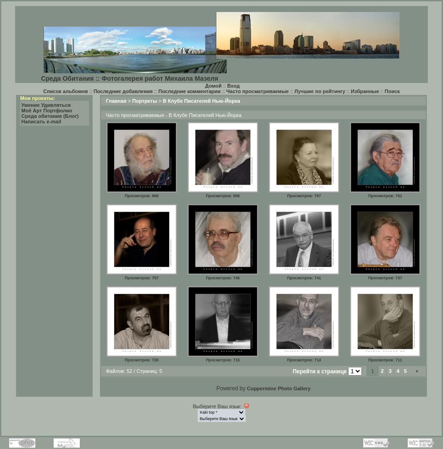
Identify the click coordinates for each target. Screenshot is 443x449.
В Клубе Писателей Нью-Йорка (201, 101)
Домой (213, 86)
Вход (233, 86)
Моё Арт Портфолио (47, 110)
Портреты (144, 101)
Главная (116, 101)
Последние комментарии (189, 91)
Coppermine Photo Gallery (278, 388)
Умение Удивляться (46, 105)
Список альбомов (65, 91)
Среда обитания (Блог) (50, 116)
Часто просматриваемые (257, 91)
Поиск (392, 91)
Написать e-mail (41, 121)
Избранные (365, 91)
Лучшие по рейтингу (319, 91)
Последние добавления (123, 91)
